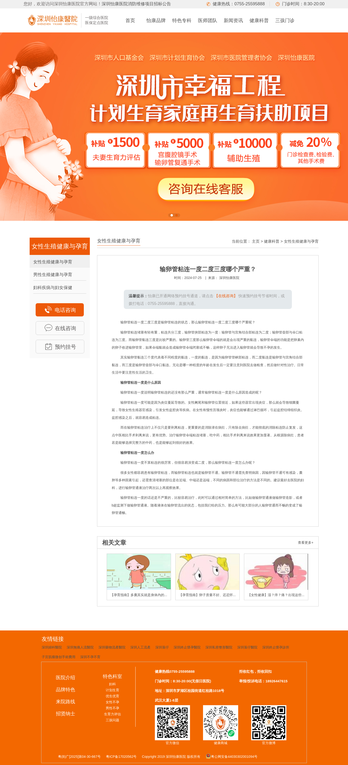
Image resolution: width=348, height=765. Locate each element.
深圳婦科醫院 (52, 647)
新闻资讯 (233, 20)
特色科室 (112, 676)
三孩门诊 (285, 20)
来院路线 (65, 701)
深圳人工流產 (140, 647)
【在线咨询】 (225, 296)
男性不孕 (112, 708)
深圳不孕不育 (90, 657)
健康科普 (259, 20)
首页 (130, 20)
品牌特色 (65, 689)
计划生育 (112, 690)
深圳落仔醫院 (247, 647)
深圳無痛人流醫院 (80, 647)
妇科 (112, 684)
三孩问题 (112, 720)
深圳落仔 (162, 647)
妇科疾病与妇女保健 (52, 287)
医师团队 (207, 20)
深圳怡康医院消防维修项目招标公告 (136, 3)
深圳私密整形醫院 (218, 647)
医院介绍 (65, 677)
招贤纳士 (65, 713)
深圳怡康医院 (229, 278)
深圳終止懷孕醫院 (187, 647)
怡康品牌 (156, 20)
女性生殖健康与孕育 (52, 261)
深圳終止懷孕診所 (275, 647)
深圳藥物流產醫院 (111, 647)
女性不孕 (112, 702)
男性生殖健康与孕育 (52, 274)
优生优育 (112, 696)
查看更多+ (305, 542)
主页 (256, 241)
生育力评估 (112, 714)
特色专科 (181, 20)
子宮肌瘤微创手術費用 (58, 657)
